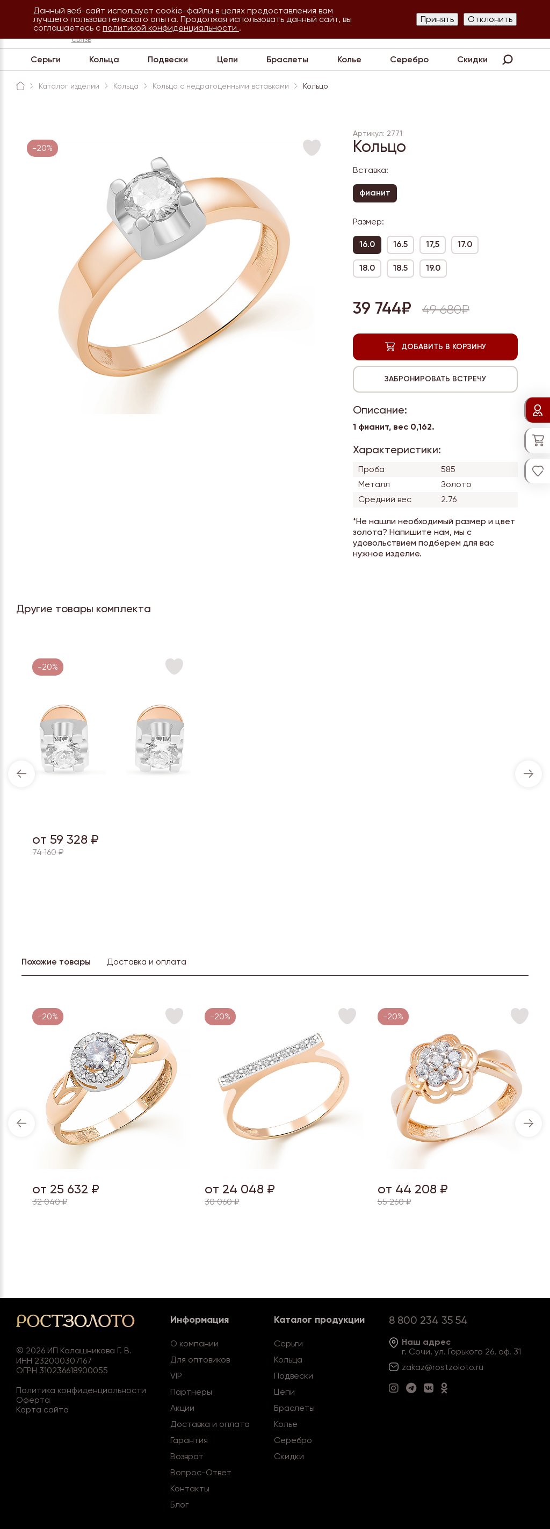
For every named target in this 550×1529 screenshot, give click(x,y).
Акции (182, 1408)
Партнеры (191, 1392)
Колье (349, 59)
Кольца (104, 59)
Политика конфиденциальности (81, 1390)
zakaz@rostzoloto (438, 1367)
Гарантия (189, 1440)
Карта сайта (42, 1409)
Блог (179, 1504)
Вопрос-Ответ (200, 1472)
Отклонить (490, 19)
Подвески (168, 59)
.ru (478, 1367)
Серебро (409, 59)
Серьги (46, 59)
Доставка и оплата (210, 1424)
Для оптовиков (200, 1359)
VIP (176, 1376)
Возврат (187, 1456)
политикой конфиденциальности (171, 28)
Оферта (33, 1400)
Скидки (472, 59)
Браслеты (287, 59)
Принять (437, 19)
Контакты (189, 1488)
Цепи (227, 59)
